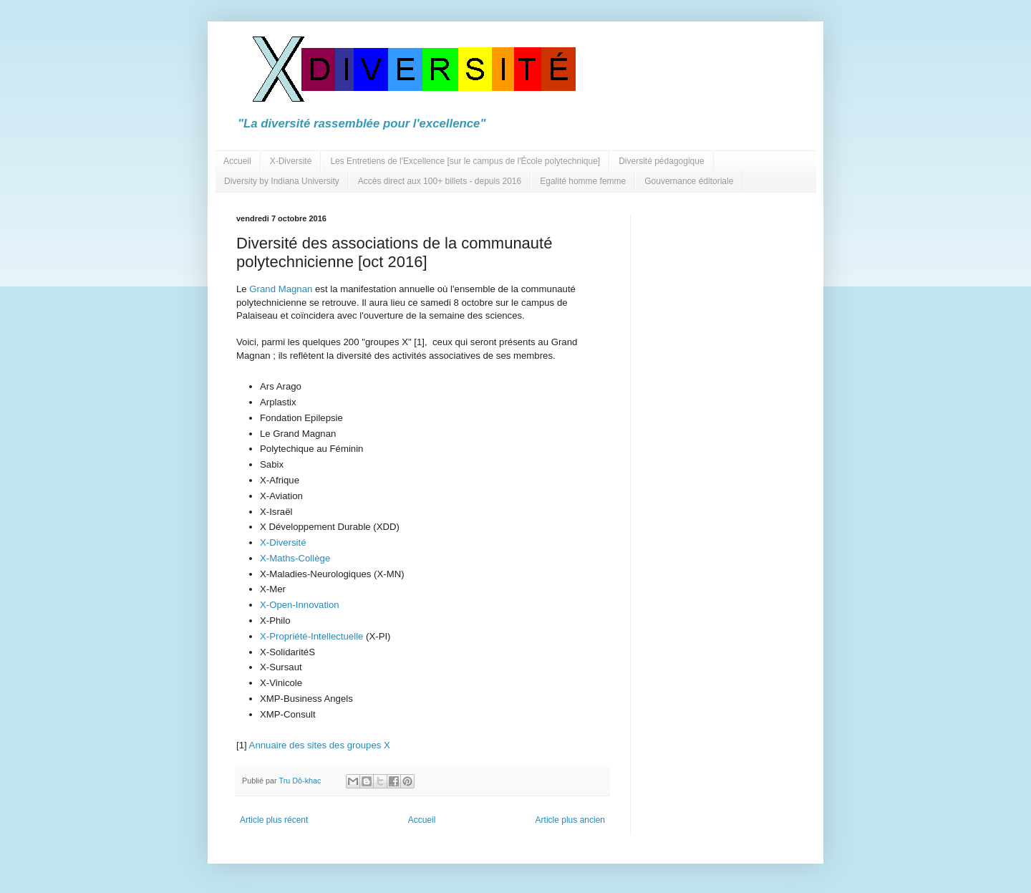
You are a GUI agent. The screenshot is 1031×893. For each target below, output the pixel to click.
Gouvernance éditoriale (688, 181)
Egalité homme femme (583, 181)
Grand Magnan (280, 289)
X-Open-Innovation (299, 604)
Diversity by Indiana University (281, 181)
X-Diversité (291, 161)
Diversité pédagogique (661, 161)
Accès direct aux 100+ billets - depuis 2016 (439, 181)
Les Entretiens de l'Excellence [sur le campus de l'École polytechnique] (465, 161)
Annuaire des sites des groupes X (319, 745)
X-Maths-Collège (295, 558)
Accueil (237, 161)
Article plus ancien (570, 820)
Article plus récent (274, 820)
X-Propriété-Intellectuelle (311, 636)
